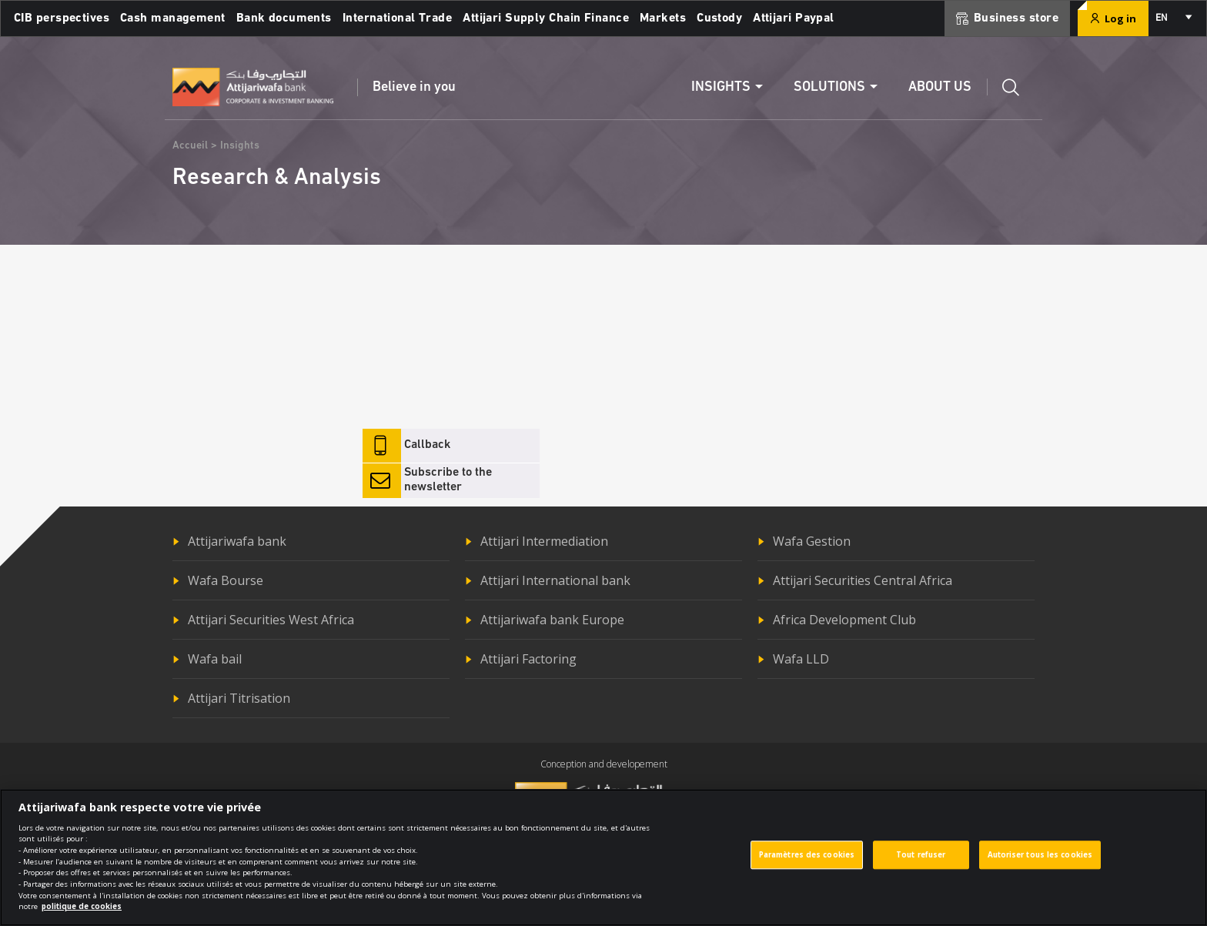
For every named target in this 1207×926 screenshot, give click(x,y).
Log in (1113, 18)
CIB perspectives (61, 18)
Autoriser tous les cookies (1040, 862)
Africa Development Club (844, 619)
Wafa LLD (801, 658)
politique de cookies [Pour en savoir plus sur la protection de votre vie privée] (82, 915)
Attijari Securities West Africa (271, 619)
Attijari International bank (555, 580)
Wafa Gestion (812, 541)
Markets (663, 18)
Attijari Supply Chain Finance (546, 18)
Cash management (173, 18)
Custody (719, 18)
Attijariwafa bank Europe (552, 619)
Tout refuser (920, 862)
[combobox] (1173, 18)
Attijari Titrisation (239, 698)
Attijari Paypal (793, 18)
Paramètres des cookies (806, 862)
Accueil (190, 146)
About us (939, 87)
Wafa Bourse (225, 580)
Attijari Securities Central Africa (862, 580)
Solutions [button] (829, 87)
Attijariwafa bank (237, 541)
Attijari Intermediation (544, 541)
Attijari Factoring (528, 658)
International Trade (397, 18)
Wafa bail (215, 658)
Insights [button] (721, 87)
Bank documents (284, 18)
